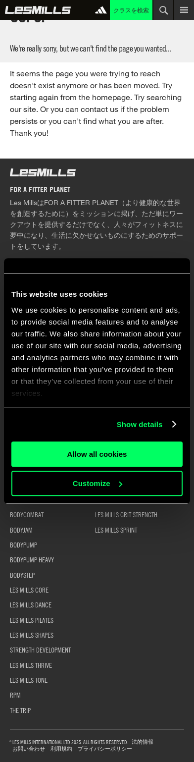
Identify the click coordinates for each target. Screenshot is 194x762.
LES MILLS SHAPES (31, 634)
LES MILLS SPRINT (116, 529)
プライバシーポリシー (105, 749)
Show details (140, 424)
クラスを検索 (131, 10)
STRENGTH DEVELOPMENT (40, 649)
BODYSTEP (22, 574)
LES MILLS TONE (29, 679)
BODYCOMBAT (27, 514)
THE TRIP (20, 710)
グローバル (38, 10)
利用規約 (61, 749)
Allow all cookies (97, 454)
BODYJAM (21, 529)
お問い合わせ (28, 749)
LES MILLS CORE (29, 589)
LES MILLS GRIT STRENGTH (126, 514)
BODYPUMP (23, 544)
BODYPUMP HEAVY (32, 559)
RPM (15, 694)
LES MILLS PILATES (31, 619)
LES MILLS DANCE (30, 604)
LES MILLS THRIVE (31, 664)
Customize (97, 483)
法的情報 (142, 742)
